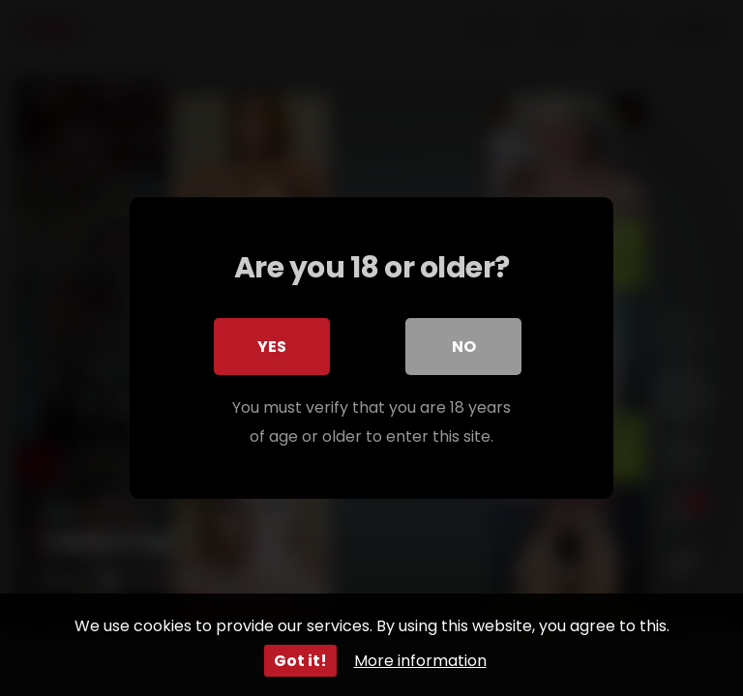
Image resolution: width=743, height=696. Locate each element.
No (464, 346)
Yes (271, 346)
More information (420, 661)
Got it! (300, 661)
